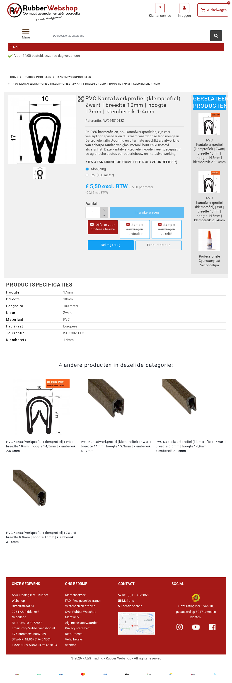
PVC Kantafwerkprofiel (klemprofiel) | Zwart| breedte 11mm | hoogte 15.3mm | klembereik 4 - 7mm (116, 446)
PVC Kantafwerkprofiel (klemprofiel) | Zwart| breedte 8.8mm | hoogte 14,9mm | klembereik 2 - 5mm (191, 446)
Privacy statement (78, 628)
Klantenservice (75, 595)
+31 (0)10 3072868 (135, 595)
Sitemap (71, 645)
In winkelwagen (147, 212)
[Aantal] (96, 212)
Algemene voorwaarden (81, 623)
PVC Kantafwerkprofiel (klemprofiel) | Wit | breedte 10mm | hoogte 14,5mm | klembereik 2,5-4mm (40, 446)
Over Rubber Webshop (80, 612)
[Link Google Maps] (136, 621)
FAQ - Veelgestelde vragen (83, 600)
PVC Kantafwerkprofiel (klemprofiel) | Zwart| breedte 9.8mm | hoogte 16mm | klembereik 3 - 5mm (41, 537)
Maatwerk (72, 617)
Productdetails (158, 245)
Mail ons (128, 600)
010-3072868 (32, 623)
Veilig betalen (74, 639)
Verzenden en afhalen (80, 606)
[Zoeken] (127, 35)
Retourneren (73, 634)
